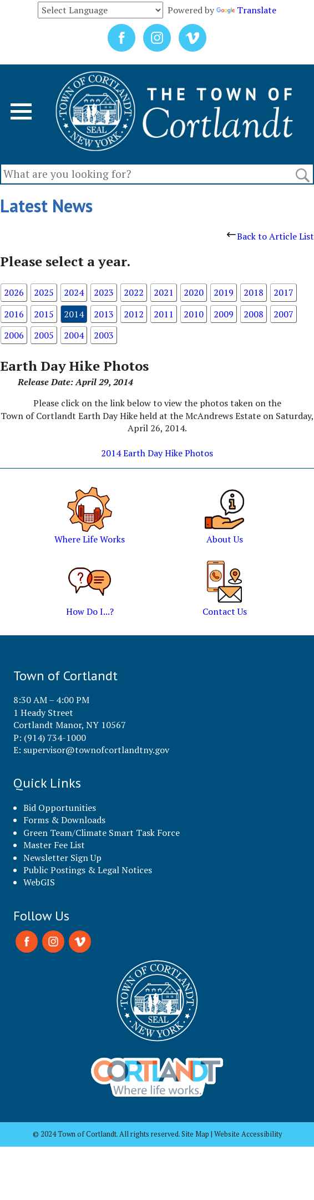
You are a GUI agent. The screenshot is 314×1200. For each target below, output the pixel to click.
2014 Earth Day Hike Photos (157, 453)
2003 (104, 335)
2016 (14, 314)
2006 (14, 335)
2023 (104, 292)
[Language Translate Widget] (100, 10)
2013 (104, 314)
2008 (254, 314)
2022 (134, 292)
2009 (224, 314)
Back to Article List (270, 236)
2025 (44, 292)
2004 (74, 335)
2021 (164, 292)
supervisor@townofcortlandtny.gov (96, 750)
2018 (254, 292)
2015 (44, 314)
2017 (283, 292)
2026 (14, 292)
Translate (246, 10)
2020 (194, 292)
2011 (164, 314)
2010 (194, 314)
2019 (224, 292)
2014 (74, 314)
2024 (74, 292)
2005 (44, 335)
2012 (134, 314)
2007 (283, 314)
